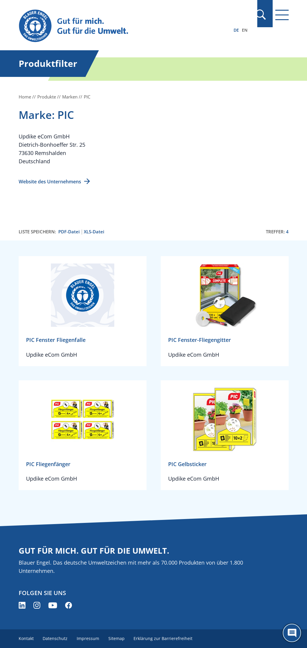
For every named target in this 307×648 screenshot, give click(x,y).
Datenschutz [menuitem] (55, 638)
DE (236, 30)
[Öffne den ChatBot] (292, 633)
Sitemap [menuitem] (118, 638)
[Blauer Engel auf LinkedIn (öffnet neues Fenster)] (22, 605)
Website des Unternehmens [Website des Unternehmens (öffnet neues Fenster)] (50, 181)
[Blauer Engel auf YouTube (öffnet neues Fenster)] (52, 605)
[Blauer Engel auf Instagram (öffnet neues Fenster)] (36, 605)
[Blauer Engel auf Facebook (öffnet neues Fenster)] (68, 605)
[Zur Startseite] (113, 26)
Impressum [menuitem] (89, 638)
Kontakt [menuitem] (26, 638)
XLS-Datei (94, 232)
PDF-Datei (69, 232)
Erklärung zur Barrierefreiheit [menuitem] (164, 638)
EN (244, 30)
